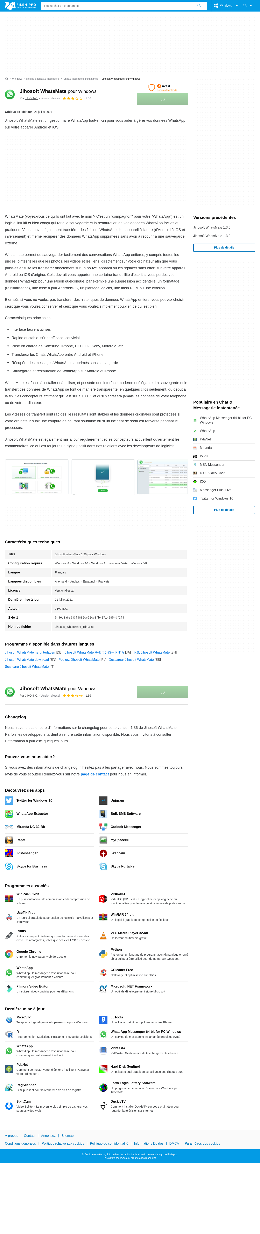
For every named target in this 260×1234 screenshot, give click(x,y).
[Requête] (124, 6)
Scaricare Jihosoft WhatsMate (27, 666)
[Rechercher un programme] (199, 6)
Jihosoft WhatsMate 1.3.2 (212, 236)
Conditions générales (20, 1143)
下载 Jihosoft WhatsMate (151, 652)
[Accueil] (6, 79)
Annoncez (48, 1135)
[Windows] (17, 79)
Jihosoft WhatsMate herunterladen (30, 652)
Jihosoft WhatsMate (58, 91)
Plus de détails (224, 247)
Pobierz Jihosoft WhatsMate (79, 659)
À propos (11, 1135)
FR (248, 5)
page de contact (95, 774)
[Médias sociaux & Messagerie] (42, 79)
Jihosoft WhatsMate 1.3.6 (212, 227)
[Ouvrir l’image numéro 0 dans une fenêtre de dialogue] (37, 477)
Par (29, 98)
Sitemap (68, 1135)
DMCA (174, 1143)
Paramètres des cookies (202, 1143)
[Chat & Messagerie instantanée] (80, 79)
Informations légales (148, 1143)
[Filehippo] (20, 6)
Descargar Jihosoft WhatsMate (131, 659)
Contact (29, 1135)
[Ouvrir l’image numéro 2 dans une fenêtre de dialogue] (169, 477)
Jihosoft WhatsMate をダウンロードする (94, 652)
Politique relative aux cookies (63, 1143)
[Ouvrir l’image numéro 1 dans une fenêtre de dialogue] (103, 477)
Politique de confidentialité (109, 1143)
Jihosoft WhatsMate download (27, 659)
